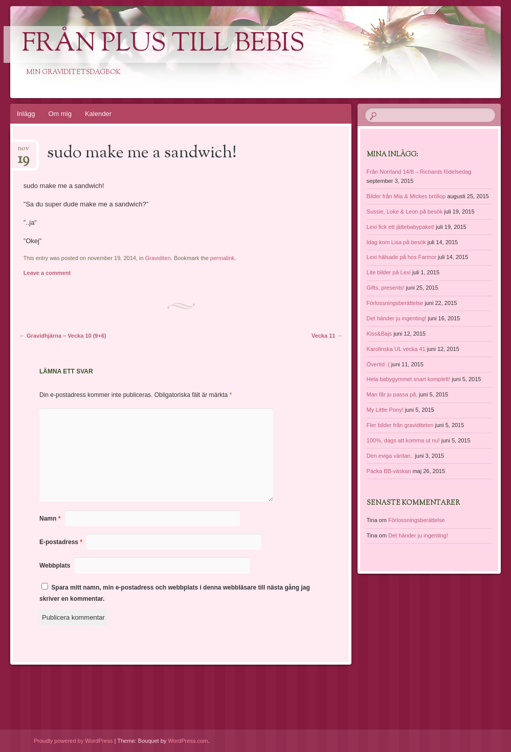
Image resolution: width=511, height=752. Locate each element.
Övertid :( (378, 364)
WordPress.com (188, 741)
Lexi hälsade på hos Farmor (401, 257)
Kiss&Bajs (379, 334)
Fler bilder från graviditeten (400, 425)
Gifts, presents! (386, 288)
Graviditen (158, 258)
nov (23, 151)
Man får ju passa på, (392, 394)
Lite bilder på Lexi (389, 272)
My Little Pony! (385, 410)
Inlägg (26, 114)
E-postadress (60, 542)
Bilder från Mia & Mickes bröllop (406, 196)
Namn (49, 518)
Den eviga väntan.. (390, 456)
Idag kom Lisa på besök (396, 242)
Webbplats (54, 565)
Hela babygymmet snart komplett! (409, 379)
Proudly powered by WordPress (73, 741)
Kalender (98, 114)
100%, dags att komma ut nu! (403, 440)
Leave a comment (47, 273)
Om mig (60, 114)
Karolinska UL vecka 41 (396, 349)
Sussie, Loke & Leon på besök (405, 211)
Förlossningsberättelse (395, 303)
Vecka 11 (327, 336)
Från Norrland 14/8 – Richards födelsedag (419, 172)
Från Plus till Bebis (163, 44)
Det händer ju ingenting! (397, 318)
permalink (222, 258)
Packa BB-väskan (389, 471)
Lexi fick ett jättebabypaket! (401, 227)
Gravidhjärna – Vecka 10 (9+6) (62, 336)
